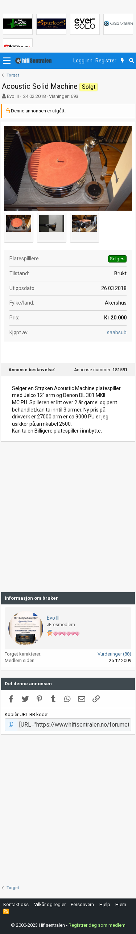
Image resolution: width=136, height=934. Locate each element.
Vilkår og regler (50, 904)
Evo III (13, 96)
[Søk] (131, 61)
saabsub (117, 332)
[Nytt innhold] (122, 61)
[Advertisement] (68, 517)
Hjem (120, 904)
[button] (6, 61)
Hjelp (104, 904)
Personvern (82, 904)
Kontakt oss (16, 904)
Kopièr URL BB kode (26, 714)
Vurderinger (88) (114, 654)
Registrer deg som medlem (97, 924)
